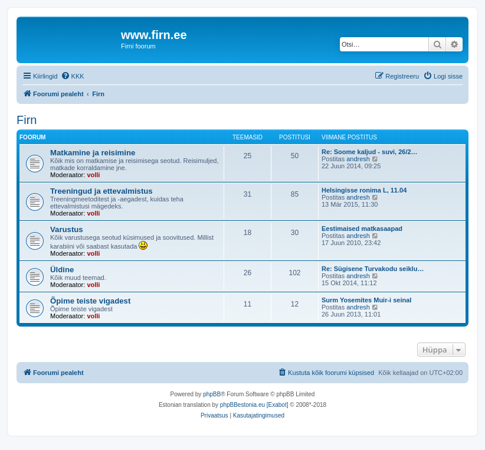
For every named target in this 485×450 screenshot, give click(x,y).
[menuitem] (72, 76)
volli (93, 174)
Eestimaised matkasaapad (362, 228)
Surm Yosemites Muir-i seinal (366, 300)
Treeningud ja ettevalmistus (101, 191)
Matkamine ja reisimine (92, 152)
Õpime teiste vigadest (90, 300)
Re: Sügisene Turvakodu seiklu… (373, 268)
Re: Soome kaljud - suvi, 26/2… (370, 151)
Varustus (66, 229)
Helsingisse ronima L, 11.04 (364, 190)
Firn (27, 119)
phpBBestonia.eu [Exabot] (254, 405)
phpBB (212, 394)
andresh (358, 158)
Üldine (62, 269)
